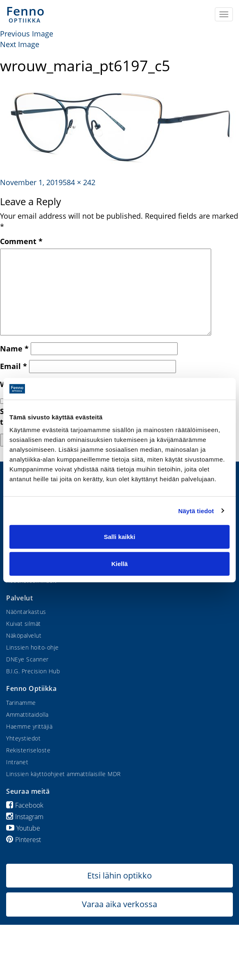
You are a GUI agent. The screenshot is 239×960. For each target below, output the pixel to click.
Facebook (24, 805)
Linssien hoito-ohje (32, 647)
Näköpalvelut (23, 635)
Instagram (24, 816)
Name (14, 348)
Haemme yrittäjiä (29, 726)
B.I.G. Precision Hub (33, 671)
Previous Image (26, 33)
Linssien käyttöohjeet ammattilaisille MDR (63, 774)
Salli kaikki (119, 536)
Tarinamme (21, 702)
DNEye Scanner (27, 659)
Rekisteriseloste (28, 750)
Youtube (23, 828)
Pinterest (23, 839)
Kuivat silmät (23, 623)
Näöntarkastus (26, 612)
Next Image (19, 44)
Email (13, 366)
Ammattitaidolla (27, 714)
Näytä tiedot (196, 510)
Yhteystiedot (23, 738)
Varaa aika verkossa (119, 904)
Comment (21, 241)
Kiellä (119, 563)
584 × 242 (79, 182)
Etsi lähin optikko (119, 875)
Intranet (17, 762)
